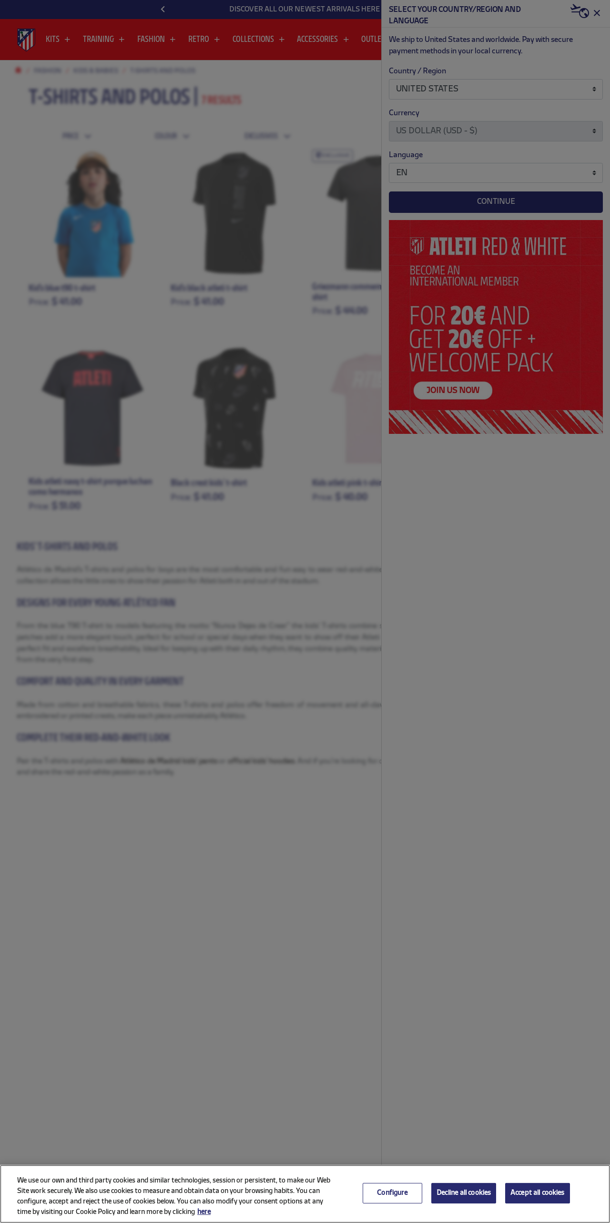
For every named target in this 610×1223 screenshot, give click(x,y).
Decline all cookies (464, 1193)
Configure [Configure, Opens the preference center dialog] (392, 1193)
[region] (305, 1194)
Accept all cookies (537, 1193)
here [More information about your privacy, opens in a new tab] (204, 1212)
